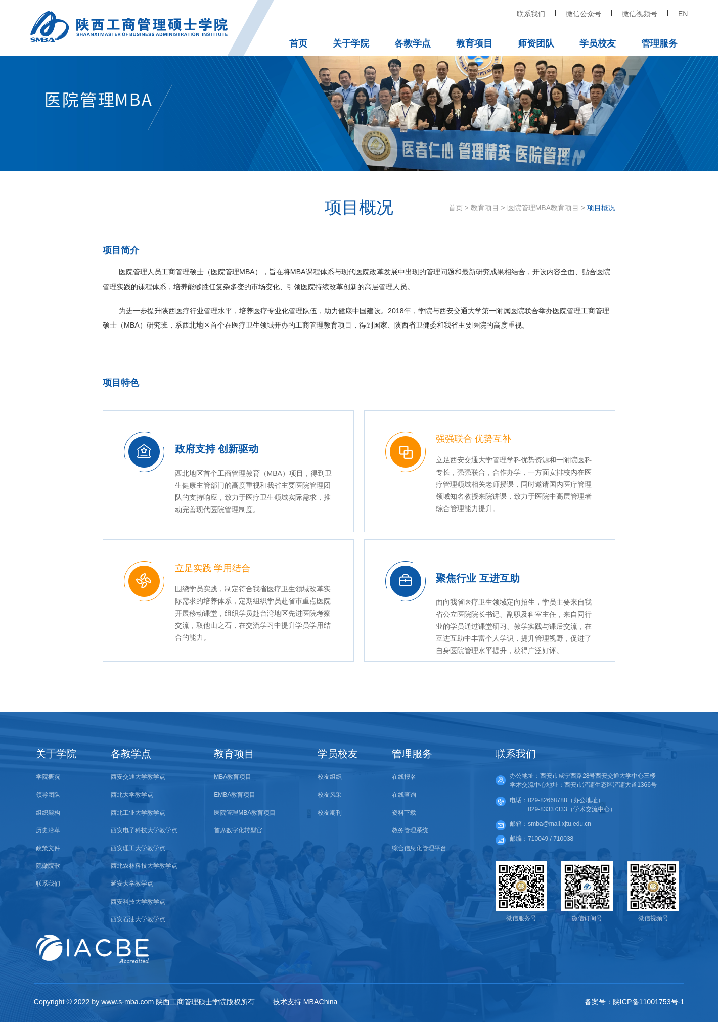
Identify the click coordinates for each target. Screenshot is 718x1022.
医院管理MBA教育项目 (543, 208)
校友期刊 (330, 812)
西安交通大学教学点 (138, 776)
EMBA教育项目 (234, 794)
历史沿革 (48, 830)
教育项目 (474, 43)
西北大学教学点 (132, 794)
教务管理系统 (410, 830)
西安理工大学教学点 (138, 848)
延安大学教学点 (132, 883)
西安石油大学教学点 (138, 919)
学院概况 (48, 776)
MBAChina (320, 1002)
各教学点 (412, 43)
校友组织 (330, 776)
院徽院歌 (48, 865)
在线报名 (404, 776)
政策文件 (48, 848)
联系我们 (531, 14)
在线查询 (404, 794)
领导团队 (48, 794)
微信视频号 (639, 14)
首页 (298, 43)
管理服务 (659, 43)
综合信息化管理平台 (419, 848)
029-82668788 (547, 800)
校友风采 (330, 794)
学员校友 (597, 43)
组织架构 (48, 812)
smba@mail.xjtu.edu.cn (559, 823)
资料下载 (404, 812)
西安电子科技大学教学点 (144, 830)
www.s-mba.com (127, 1002)
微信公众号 (583, 14)
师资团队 (536, 43)
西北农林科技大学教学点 (144, 865)
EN (683, 14)
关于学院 (351, 43)
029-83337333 (547, 809)
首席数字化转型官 (238, 830)
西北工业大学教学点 (138, 812)
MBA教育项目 (232, 776)
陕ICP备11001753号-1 (648, 1002)
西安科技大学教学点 (138, 901)
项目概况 (601, 208)
